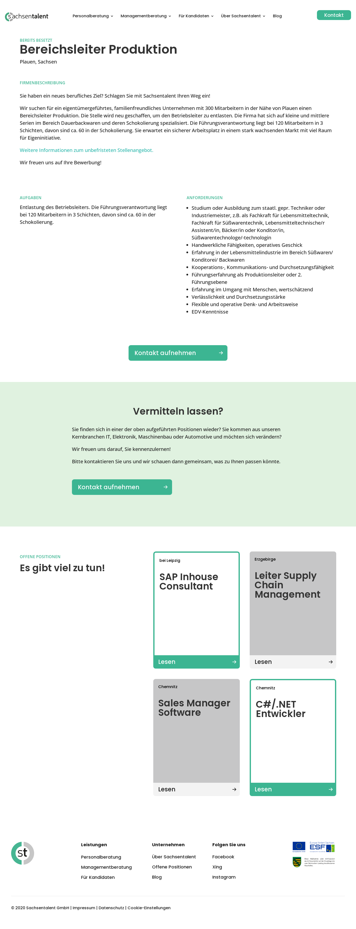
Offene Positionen (172, 867)
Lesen (167, 662)
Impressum (84, 908)
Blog (277, 16)
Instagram (224, 877)
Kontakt (334, 15)
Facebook (223, 857)
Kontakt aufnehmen (165, 353)
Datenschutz (111, 908)
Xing (217, 867)
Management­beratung (144, 16)
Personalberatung (91, 16)
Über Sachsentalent (241, 16)
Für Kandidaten (194, 16)
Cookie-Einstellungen (149, 908)
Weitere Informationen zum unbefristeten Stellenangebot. (86, 150)
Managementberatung (106, 867)
